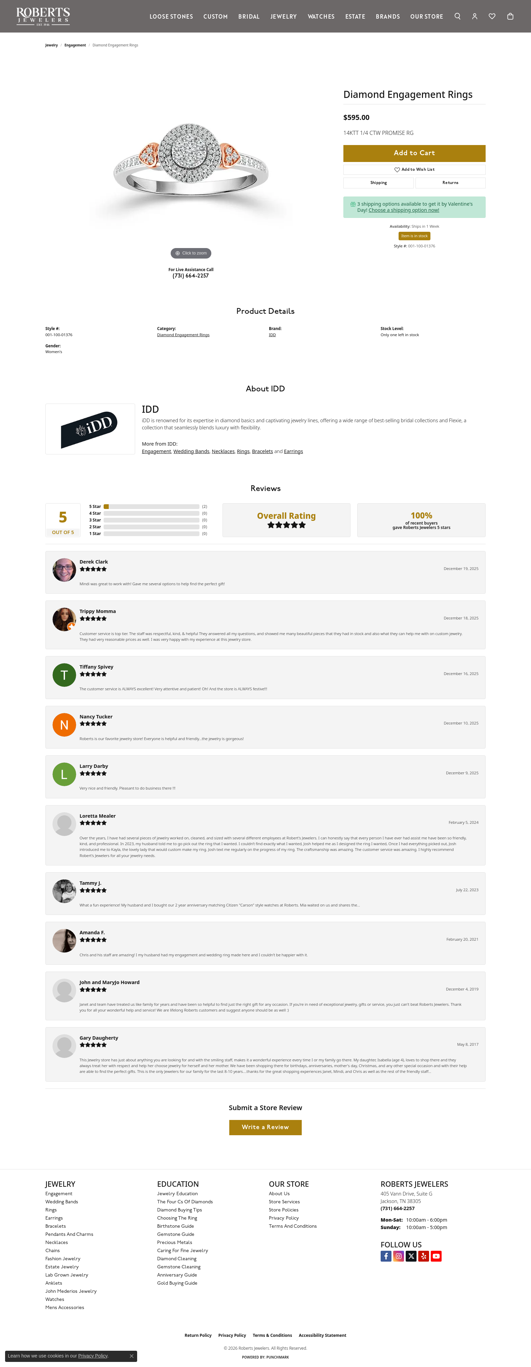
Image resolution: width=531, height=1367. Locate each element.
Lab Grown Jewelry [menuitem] (66, 1275)
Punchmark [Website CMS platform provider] (278, 1357)
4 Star (95, 513)
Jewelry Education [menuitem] (177, 1194)
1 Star (95, 533)
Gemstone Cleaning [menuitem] (178, 1267)
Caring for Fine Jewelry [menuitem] (182, 1250)
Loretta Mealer (98, 816)
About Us (279, 1194)
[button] (457, 16)
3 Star (95, 520)
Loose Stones (171, 16)
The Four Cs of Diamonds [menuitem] (185, 1202)
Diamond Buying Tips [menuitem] (179, 1210)
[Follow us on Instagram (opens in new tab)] (398, 1256)
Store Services (284, 1202)
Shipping (378, 183)
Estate (355, 16)
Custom (216, 16)
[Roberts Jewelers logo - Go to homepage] (45, 16)
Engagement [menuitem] (58, 1194)
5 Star (95, 506)
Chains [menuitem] (52, 1250)
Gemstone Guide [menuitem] (175, 1234)
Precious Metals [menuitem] (174, 1242)
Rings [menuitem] (51, 1210)
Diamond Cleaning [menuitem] (176, 1259)
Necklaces (223, 451)
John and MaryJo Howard (110, 982)
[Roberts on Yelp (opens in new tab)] (423, 1256)
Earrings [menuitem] (54, 1218)
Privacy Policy (284, 1218)
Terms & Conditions (272, 1335)
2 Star (95, 527)
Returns (451, 183)
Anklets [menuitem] (53, 1283)
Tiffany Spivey (96, 667)
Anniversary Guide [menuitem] (177, 1275)
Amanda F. (92, 932)
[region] (191, 159)
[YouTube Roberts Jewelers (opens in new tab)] (436, 1256)
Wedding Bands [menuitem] (61, 1202)
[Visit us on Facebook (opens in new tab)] (386, 1256)
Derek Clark (94, 561)
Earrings (293, 451)
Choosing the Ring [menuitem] (177, 1218)
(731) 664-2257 (191, 276)
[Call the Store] (398, 1208)
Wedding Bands (191, 451)
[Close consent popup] (132, 1356)
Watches (321, 16)
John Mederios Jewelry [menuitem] (71, 1291)
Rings (243, 451)
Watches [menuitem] (54, 1299)
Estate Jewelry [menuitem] (62, 1267)
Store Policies (284, 1210)
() (204, 506)
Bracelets (262, 451)
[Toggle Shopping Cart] (510, 16)
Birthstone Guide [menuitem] (175, 1226)
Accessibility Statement (322, 1335)
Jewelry (284, 16)
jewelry (51, 45)
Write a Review (265, 1127)
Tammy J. (91, 883)
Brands (388, 16)
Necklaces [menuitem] (56, 1242)
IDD (272, 334)
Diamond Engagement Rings (183, 334)
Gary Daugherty (99, 1038)
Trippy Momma (98, 611)
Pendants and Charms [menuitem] (69, 1234)
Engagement (75, 45)
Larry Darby (94, 766)
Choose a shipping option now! (404, 210)
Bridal (249, 16)
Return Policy (198, 1335)
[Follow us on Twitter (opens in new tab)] (411, 1256)
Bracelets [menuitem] (55, 1226)
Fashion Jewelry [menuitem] (63, 1259)
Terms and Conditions (293, 1226)
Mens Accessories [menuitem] (64, 1307)
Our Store (426, 16)
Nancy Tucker (96, 716)
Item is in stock (414, 235)
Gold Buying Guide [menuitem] (177, 1283)
